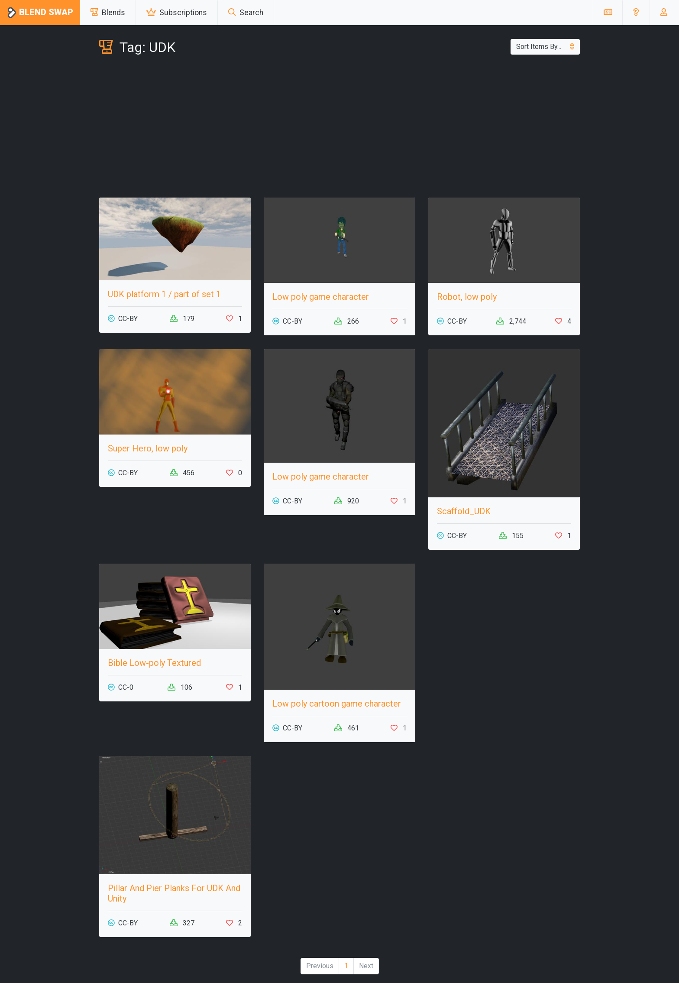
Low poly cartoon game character (336, 703)
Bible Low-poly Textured (154, 663)
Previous (319, 966)
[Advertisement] (339, 128)
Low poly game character (320, 297)
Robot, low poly (467, 297)
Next (366, 966)
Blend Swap (40, 12)
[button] (636, 12)
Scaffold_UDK (464, 511)
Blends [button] (108, 12)
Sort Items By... (545, 46)
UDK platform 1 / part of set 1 (164, 294)
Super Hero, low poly (148, 448)
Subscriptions (176, 12)
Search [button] (245, 12)
